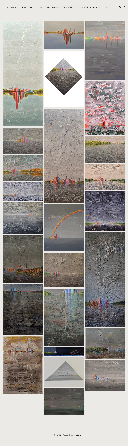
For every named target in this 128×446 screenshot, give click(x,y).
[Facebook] (124, 7)
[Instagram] (120, 7)
